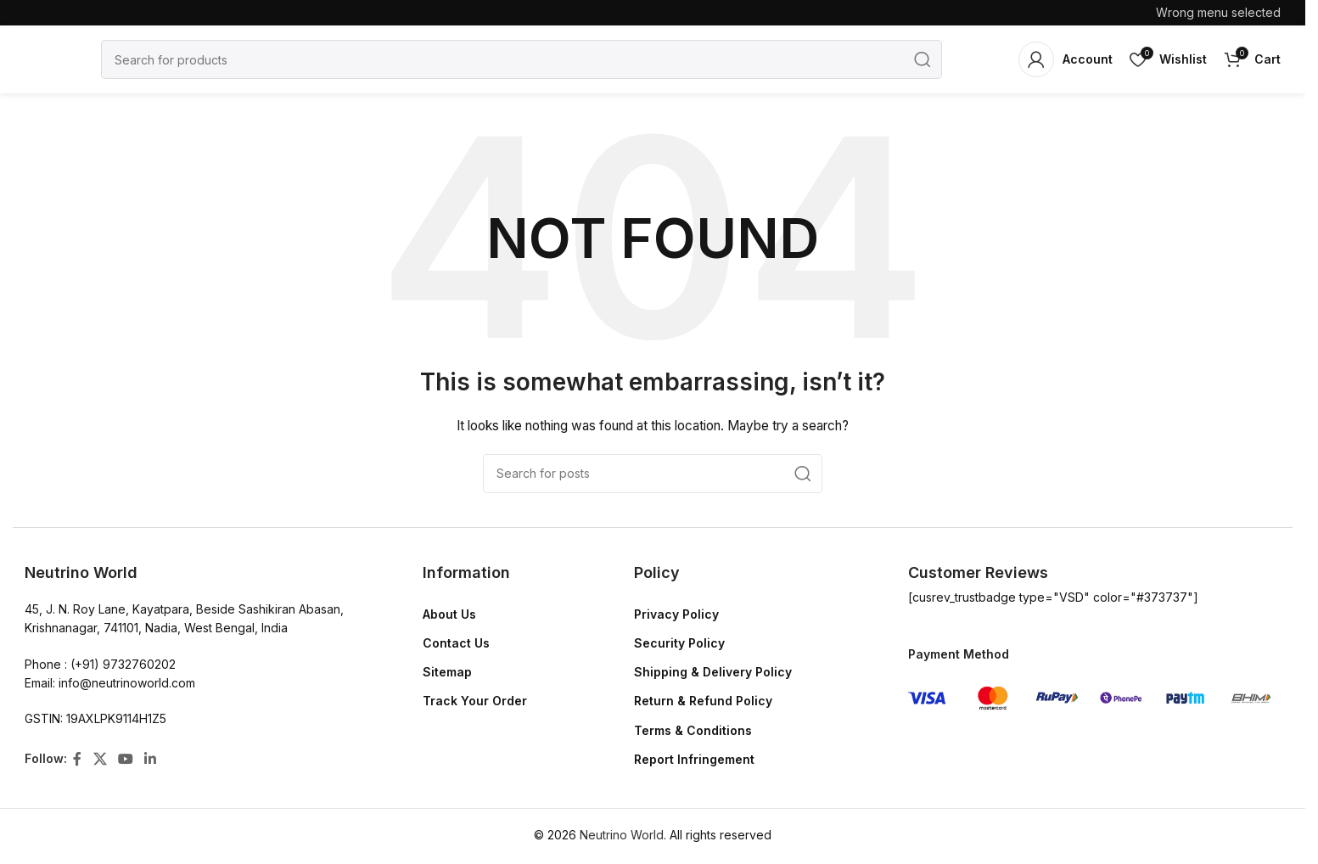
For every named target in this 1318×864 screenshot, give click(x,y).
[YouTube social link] (125, 758)
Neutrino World (622, 835)
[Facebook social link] (77, 758)
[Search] (521, 59)
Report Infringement (694, 759)
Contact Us (456, 643)
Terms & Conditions (693, 730)
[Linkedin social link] (150, 758)
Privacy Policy (676, 614)
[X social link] (99, 758)
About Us (449, 614)
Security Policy (679, 643)
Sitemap (447, 672)
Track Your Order (475, 700)
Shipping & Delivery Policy (713, 672)
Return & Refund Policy (703, 700)
